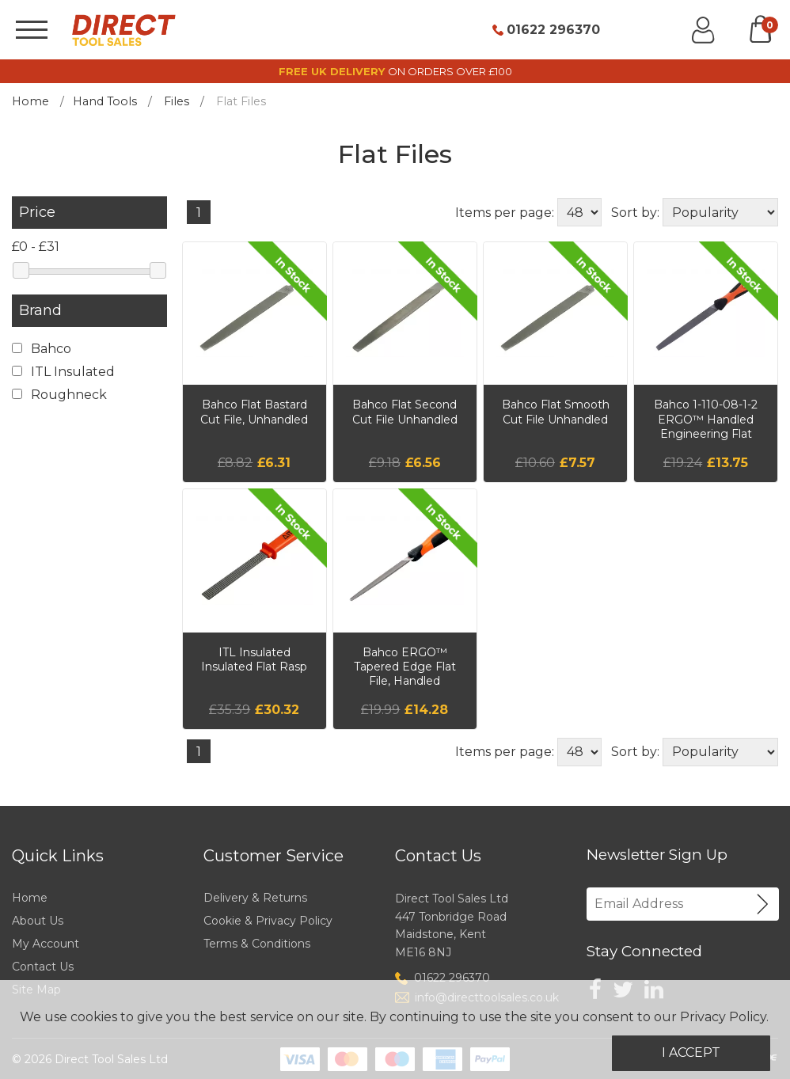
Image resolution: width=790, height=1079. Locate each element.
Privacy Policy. (724, 1016)
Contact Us (43, 966)
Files (176, 101)
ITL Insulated (63, 371)
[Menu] (31, 29)
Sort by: (635, 212)
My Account (45, 944)
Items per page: (504, 212)
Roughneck (59, 394)
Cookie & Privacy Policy (267, 921)
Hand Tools (105, 101)
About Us (37, 921)
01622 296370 (553, 30)
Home (30, 101)
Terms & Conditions (256, 944)
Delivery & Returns (255, 898)
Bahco (41, 348)
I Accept (691, 1052)
